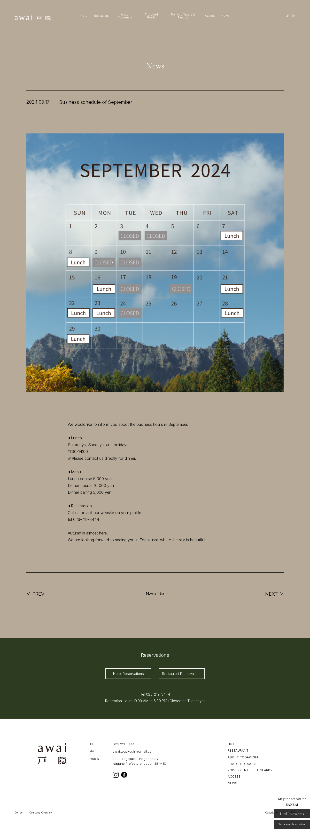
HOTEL (233, 744)
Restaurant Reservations (182, 673)
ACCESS (234, 776)
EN (293, 15)
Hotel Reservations (128, 673)
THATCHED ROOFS (242, 763)
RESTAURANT (238, 750)
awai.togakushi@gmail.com (133, 751)
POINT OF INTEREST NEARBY (250, 770)
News (225, 15)
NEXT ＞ (274, 594)
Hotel (84, 15)
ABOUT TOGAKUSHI (243, 757)
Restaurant (101, 15)
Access (210, 15)
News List (155, 594)
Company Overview (40, 812)
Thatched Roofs (151, 16)
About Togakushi (125, 16)
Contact (19, 812)
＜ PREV (35, 594)
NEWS (232, 783)
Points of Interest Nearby (183, 16)
